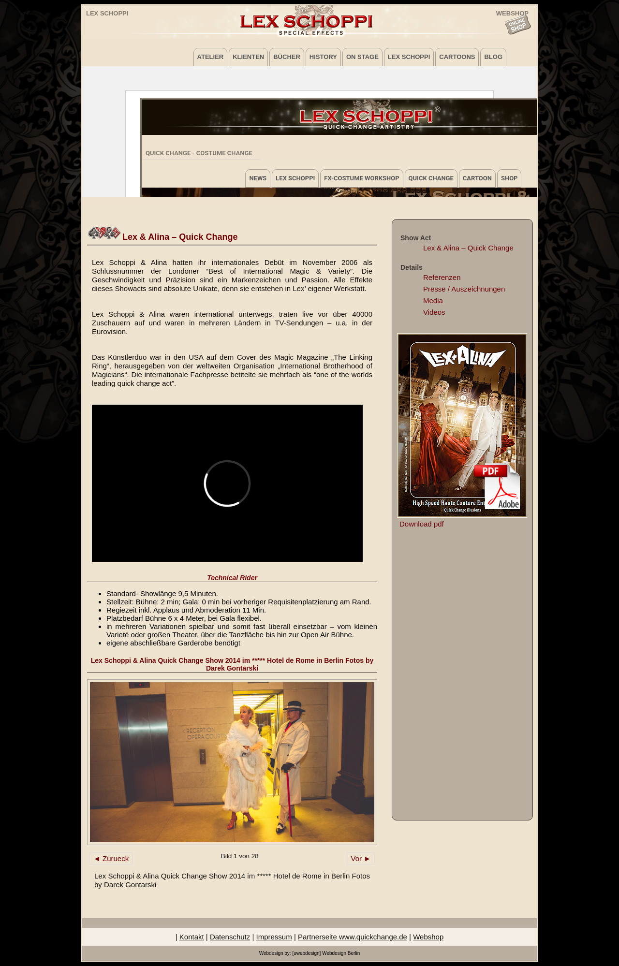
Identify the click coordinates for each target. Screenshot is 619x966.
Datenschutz (230, 937)
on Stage (362, 56)
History (323, 56)
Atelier (210, 56)
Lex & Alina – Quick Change (468, 248)
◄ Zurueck (111, 858)
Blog (493, 56)
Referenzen (442, 277)
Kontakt (191, 937)
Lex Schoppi (107, 13)
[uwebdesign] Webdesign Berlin (326, 953)
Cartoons (457, 56)
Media (433, 300)
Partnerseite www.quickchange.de (352, 937)
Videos (434, 312)
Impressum (274, 937)
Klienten (248, 56)
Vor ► (361, 858)
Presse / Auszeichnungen (464, 289)
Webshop (428, 937)
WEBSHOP (512, 13)
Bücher (286, 56)
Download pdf (421, 524)
